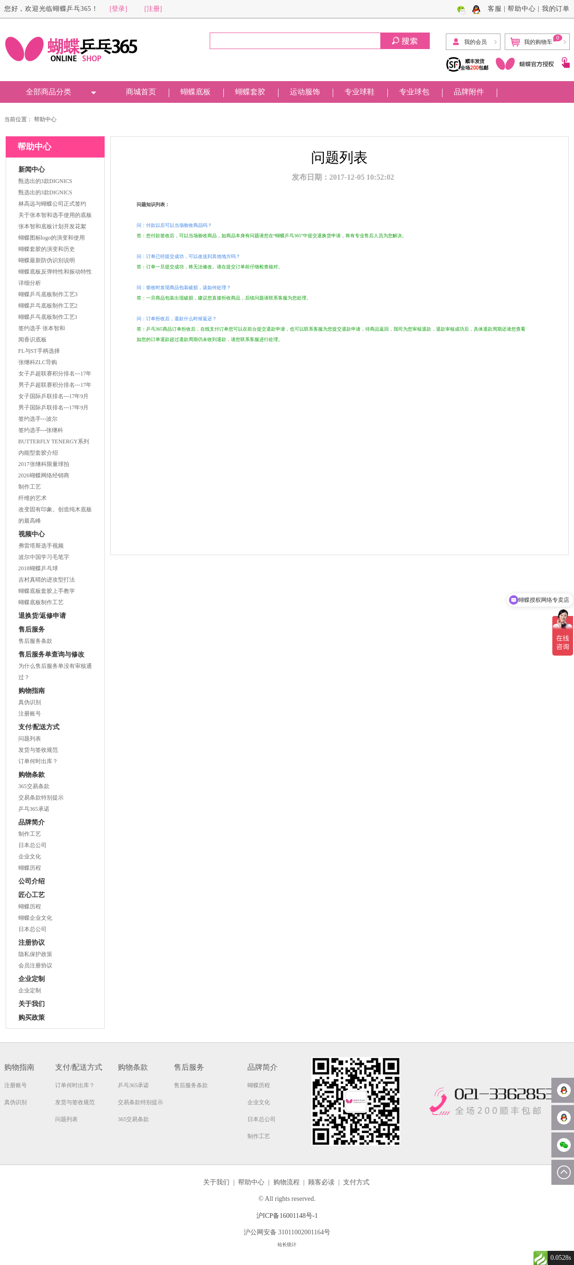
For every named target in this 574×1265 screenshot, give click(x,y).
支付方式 (356, 1182)
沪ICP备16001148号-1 (287, 1215)
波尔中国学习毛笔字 (43, 557)
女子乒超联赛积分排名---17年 (55, 373)
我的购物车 (536, 40)
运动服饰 (305, 92)
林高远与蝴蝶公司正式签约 (52, 203)
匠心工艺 (31, 895)
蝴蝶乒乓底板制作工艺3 (48, 294)
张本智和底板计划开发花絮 (52, 226)
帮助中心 (521, 8)
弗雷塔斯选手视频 (41, 545)
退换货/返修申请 (42, 615)
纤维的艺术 (32, 498)
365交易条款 (33, 786)
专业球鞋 (359, 92)
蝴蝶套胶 (250, 92)
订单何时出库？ (38, 761)
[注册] (153, 8)
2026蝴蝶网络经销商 (43, 475)
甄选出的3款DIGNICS (45, 181)
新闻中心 (31, 169)
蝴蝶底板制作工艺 (41, 602)
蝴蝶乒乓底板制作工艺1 (48, 317)
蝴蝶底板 (195, 92)
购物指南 (31, 690)
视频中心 (31, 534)
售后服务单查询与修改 (51, 654)
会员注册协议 (35, 965)
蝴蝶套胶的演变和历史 (46, 249)
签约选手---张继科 (41, 430)
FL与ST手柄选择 (39, 351)
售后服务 (31, 629)
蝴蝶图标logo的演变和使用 (51, 237)
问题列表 (29, 738)
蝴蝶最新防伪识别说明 (46, 260)
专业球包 (414, 92)
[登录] (118, 8)
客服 (495, 8)
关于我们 (31, 1003)
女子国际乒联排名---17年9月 (53, 396)
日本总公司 (32, 845)
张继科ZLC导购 (37, 362)
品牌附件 (469, 92)
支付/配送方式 (39, 727)
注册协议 (31, 942)
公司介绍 (31, 881)
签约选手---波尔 (38, 419)
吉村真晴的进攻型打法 (46, 579)
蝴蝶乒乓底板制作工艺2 (48, 305)
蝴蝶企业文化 (35, 918)
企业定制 (31, 978)
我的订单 (556, 8)
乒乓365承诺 (33, 809)
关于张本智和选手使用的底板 (55, 215)
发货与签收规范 (38, 750)
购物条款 (31, 774)
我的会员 (469, 42)
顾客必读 (321, 1182)
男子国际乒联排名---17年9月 (53, 407)
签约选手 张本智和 (41, 328)
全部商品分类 (48, 92)
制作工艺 (29, 486)
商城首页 (141, 92)
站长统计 (287, 1244)
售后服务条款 (35, 641)
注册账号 (29, 713)
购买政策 (31, 1017)
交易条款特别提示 (41, 797)
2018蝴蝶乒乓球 (38, 568)
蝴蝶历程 (29, 868)
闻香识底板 (32, 339)
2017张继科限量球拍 (43, 464)
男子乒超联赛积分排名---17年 (55, 385)
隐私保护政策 (35, 954)
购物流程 (286, 1182)
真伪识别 (29, 702)
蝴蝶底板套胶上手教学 (46, 591)
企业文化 (29, 856)
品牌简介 (31, 822)
